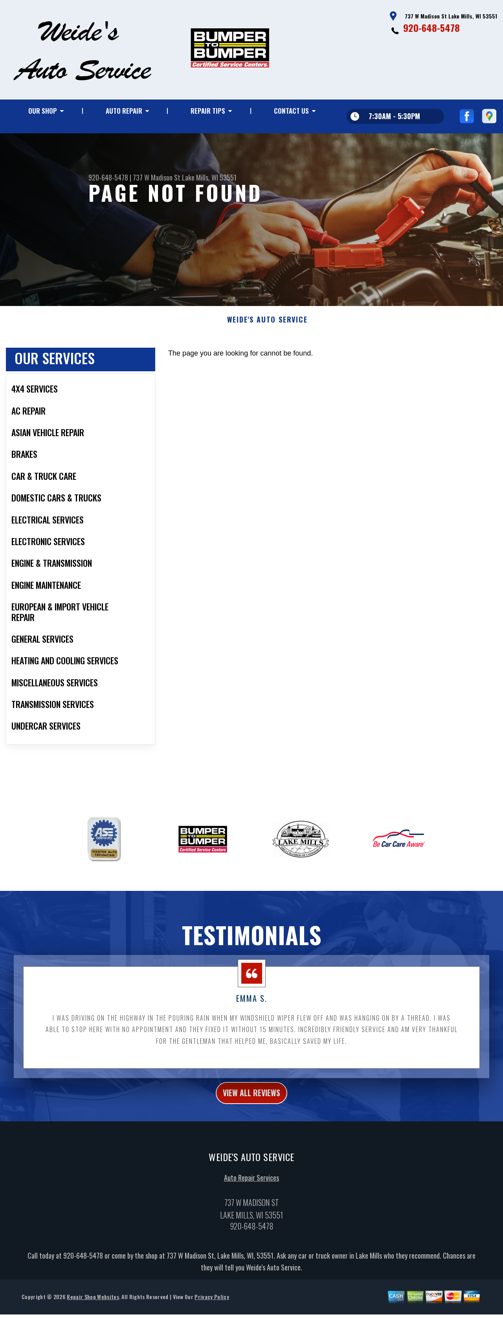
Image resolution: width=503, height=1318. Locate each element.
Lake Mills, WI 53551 (209, 177)
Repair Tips (208, 111)
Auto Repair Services (251, 1195)
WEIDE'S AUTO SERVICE (267, 334)
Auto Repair (124, 111)
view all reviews (251, 1108)
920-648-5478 (431, 27)
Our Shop (42, 111)
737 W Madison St (156, 177)
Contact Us (291, 111)
